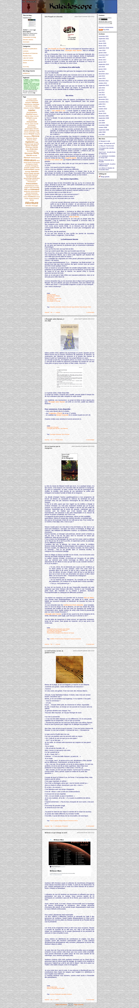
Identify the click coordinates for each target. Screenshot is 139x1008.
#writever (36, 198)
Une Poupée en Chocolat (57, 49)
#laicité (29, 155)
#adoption (28, 102)
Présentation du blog (29, 37)
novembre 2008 (103, 125)
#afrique (35, 102)
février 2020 (102, 43)
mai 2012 (101, 92)
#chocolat (32, 120)
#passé (26, 173)
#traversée (34, 193)
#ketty (36, 153)
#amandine (28, 106)
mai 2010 (101, 111)
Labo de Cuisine (28, 58)
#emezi (26, 134)
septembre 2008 (104, 130)
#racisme (28, 180)
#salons (26, 187)
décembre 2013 (103, 74)
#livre (38, 160)
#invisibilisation (31, 151)
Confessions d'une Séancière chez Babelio (58, 629)
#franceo (29, 140)
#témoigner (28, 195)
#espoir (32, 134)
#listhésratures (35, 157)
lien (51, 312)
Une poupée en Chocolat (53, 301)
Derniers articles (28, 39)
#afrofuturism (28, 104)
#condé (36, 124)
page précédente (61, 1004)
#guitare (28, 145)
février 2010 (102, 113)
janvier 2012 (102, 97)
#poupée (29, 176)
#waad (31, 198)
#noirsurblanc (29, 169)
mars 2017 (102, 57)
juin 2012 (101, 90)
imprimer (47, 312)
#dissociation (29, 128)
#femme (35, 136)
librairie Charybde (62, 415)
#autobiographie (32, 112)
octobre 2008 (103, 127)
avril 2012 (102, 95)
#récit (36, 186)
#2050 (35, 99)
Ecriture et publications (30, 48)
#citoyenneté (32, 122)
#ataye (37, 108)
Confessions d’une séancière (73, 605)
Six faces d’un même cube (54, 160)
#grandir (36, 144)
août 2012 (102, 88)
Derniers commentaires (106, 27)
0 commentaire (90, 439)
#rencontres (31, 183)
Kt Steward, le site (104, 141)
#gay (36, 142)
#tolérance (27, 191)
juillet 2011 (102, 104)
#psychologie (28, 178)
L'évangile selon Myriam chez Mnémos (57, 630)
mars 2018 (102, 50)
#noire (37, 167)
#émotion (28, 206)
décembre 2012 (103, 81)
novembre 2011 (103, 102)
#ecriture (61, 638)
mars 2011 (102, 106)
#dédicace (32, 130)
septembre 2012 (104, 85)
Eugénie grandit (70, 158)
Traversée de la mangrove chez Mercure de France (60, 633)
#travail (28, 193)
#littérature (30, 160)
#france (34, 138)
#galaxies (30, 142)
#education (32, 132)
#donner (36, 128)
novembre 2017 (103, 55)
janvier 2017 (102, 62)
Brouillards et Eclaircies (30, 53)
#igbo (27, 149)
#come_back (29, 124)
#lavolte (34, 155)
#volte (26, 198)
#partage (28, 171)
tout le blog (26, 66)
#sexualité (36, 187)
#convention (32, 125)
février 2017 (102, 60)
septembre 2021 (104, 38)
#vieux (26, 196)
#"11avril (29, 99)
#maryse (27, 166)
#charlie (34, 118)
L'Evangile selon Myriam (53, 296)
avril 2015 (102, 66)
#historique (28, 147)
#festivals (29, 138)
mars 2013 (102, 78)
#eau (37, 130)
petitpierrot (26, 73)
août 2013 (102, 76)
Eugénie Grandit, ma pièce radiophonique (107, 164)
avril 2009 (102, 123)
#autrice (29, 114)
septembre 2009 (104, 118)
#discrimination (31, 127)
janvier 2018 (102, 52)
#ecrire (26, 132)
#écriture (31, 203)
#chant (29, 118)
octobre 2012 (103, 83)
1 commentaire (90, 312)
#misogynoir (34, 166)
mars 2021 (102, 41)
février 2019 (102, 46)
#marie (35, 164)
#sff (29, 189)
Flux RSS (104, 29)
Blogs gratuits (104, 176)
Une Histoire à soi (58, 111)
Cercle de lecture (28, 60)
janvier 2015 (102, 69)
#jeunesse (28, 153)
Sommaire (26, 42)
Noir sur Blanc (74, 216)
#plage (31, 173)
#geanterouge (29, 144)
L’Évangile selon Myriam (73, 50)
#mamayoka (36, 162)
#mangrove (29, 164)
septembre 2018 (104, 48)
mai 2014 (101, 71)
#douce (26, 130)
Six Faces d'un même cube (54, 298)
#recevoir (35, 180)
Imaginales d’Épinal (55, 413)
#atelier (31, 110)
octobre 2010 (103, 109)
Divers (25, 62)
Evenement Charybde (52, 427)
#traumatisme (35, 191)
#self (30, 187)
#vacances (35, 195)
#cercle (36, 116)
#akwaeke (36, 104)
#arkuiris (26, 108)
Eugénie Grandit (51, 294)
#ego (37, 132)
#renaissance (31, 181)
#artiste (31, 108)
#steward (34, 189)
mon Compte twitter (52, 987)
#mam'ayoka (28, 162)
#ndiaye (32, 167)
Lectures (25, 51)
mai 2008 (101, 134)
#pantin (37, 169)
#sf (25, 189)
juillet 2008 (102, 132)
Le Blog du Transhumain (106, 146)
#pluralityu (28, 175)
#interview (34, 149)
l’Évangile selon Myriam (56, 402)
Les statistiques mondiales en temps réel (107, 156)
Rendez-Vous (27, 56)
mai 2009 (101, 120)
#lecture (27, 158)
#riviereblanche (30, 186)
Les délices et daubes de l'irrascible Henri (106, 168)
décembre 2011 (103, 99)
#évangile (35, 206)
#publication (36, 178)
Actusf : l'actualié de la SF (107, 143)
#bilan (32, 116)
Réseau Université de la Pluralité (55, 988)
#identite (35, 147)
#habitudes (34, 145)
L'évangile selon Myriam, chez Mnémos (57, 428)
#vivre (38, 196)
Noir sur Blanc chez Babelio (54, 631)
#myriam (27, 167)
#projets (34, 176)
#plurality (36, 173)
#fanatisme (27, 136)
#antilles (35, 106)
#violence (32, 197)
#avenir (35, 114)
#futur (34, 140)
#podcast (35, 175)
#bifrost (27, 116)
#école (32, 200)
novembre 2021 (103, 36)
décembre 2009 (103, 116)
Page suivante (78, 1004)
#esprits (37, 134)
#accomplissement (32, 100)
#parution (34, 171)
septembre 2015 (104, 64)
